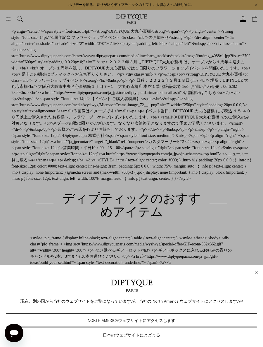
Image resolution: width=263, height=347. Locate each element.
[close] (257, 272)
